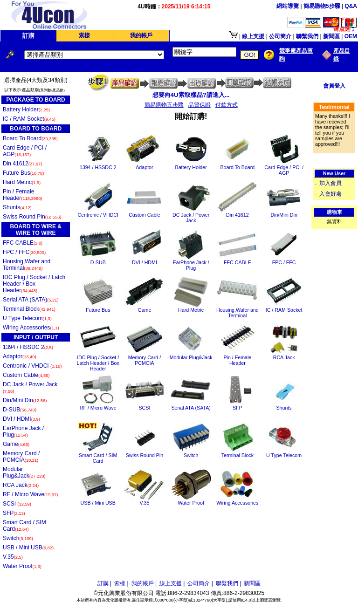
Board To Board (30, 138)
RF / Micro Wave (30, 494)
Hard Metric (22, 182)
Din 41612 (22, 163)
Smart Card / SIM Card (24, 525)
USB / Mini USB (28, 547)
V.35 (13, 557)
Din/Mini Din (25, 400)
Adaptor (19, 356)
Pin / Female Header (22, 194)
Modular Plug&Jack (24, 472)
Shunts (17, 207)
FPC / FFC (24, 252)
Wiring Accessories (31, 327)
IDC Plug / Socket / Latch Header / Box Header (34, 284)
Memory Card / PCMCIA (21, 456)
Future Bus (23, 173)
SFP (14, 513)
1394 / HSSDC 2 (28, 347)
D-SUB (19, 409)
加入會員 (330, 183)
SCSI (17, 503)
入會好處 (330, 194)
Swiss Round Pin (32, 216)
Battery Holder (26, 109)
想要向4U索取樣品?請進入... (191, 94)
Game (16, 444)
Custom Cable (26, 375)
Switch (18, 538)
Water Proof (22, 566)
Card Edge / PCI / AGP (25, 150)
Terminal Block (29, 309)
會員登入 (334, 85)
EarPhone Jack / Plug (23, 431)
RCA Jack (21, 485)
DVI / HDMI (21, 419)
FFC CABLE (22, 242)
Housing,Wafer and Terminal (26, 264)
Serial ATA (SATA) (31, 299)
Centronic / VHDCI (32, 366)
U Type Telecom (27, 318)
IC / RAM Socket (29, 119)
